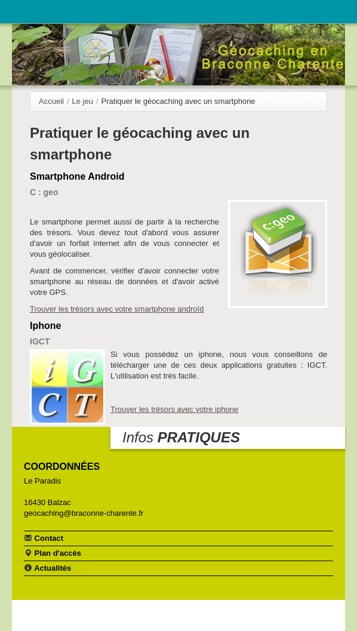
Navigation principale (21, 11)
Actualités (47, 567)
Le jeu (82, 101)
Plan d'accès (52, 553)
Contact (43, 538)
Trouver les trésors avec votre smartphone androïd (117, 308)
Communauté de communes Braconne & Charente (298, 10)
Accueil (51, 101)
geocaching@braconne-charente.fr (83, 513)
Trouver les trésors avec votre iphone (174, 409)
